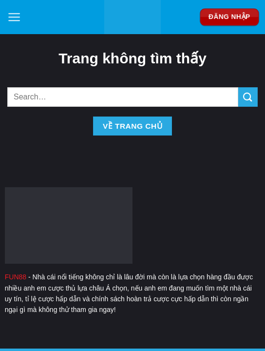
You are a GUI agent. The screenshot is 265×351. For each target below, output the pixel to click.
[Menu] (14, 17)
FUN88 (15, 277)
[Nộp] (248, 96)
